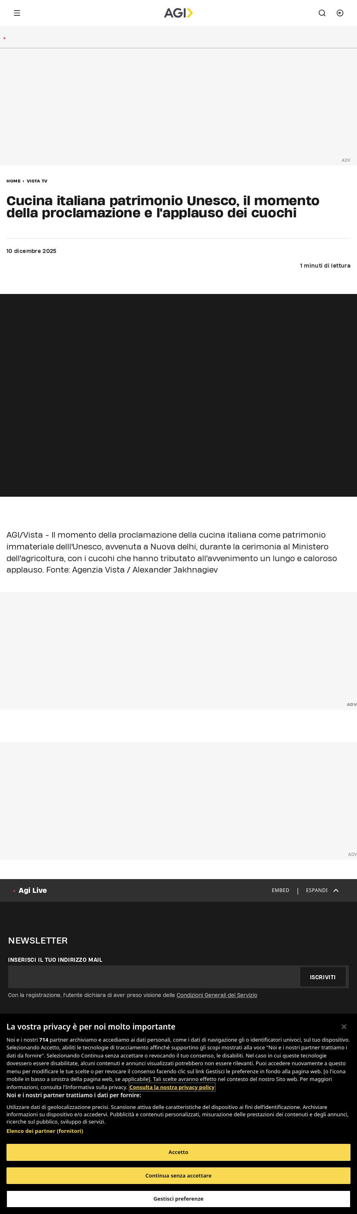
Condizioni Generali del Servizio (217, 995)
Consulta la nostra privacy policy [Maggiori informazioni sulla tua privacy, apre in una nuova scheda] (172, 1087)
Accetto (178, 1152)
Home (13, 181)
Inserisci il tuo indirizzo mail (55, 959)
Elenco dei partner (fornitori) (44, 1131)
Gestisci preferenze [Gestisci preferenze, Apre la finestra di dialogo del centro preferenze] (179, 1198)
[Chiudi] (344, 1027)
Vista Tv (37, 181)
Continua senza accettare (178, 1175)
